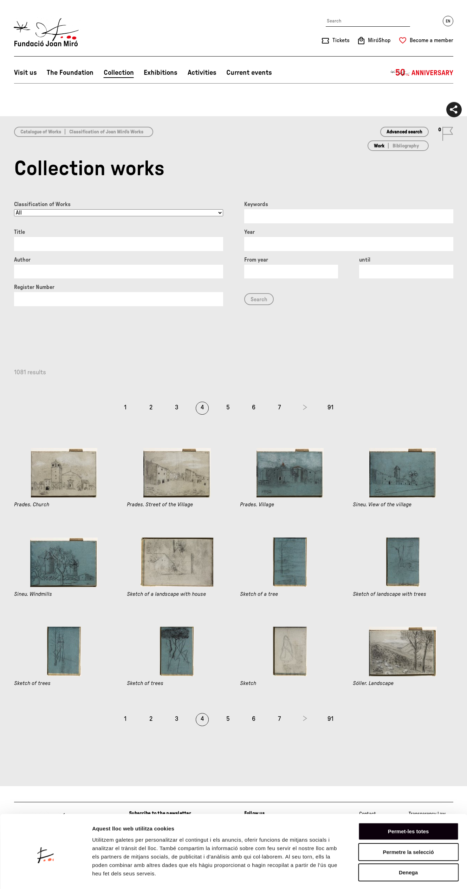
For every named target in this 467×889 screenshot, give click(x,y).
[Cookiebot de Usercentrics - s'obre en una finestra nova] (45, 875)
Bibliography (406, 146)
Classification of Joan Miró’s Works (106, 132)
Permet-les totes (408, 803)
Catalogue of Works (40, 132)
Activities (202, 72)
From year (256, 260)
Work (379, 146)
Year (249, 232)
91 (330, 407)
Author (22, 260)
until (364, 260)
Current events (249, 72)
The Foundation (70, 72)
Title (19, 232)
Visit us (25, 72)
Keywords (256, 204)
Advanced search (404, 132)
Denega (408, 844)
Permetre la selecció (408, 824)
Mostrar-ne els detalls (404, 875)
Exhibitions (160, 72)
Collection (119, 72)
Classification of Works (42, 204)
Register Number (34, 287)
